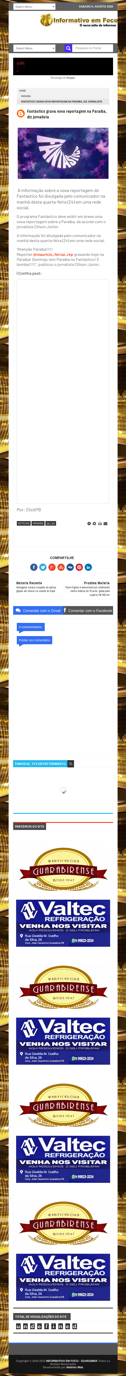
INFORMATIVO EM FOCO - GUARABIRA (71, 1361)
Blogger (71, 77)
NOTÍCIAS (24, 523)
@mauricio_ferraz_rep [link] (53, 254)
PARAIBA (26, 96)
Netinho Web (75, 1367)
